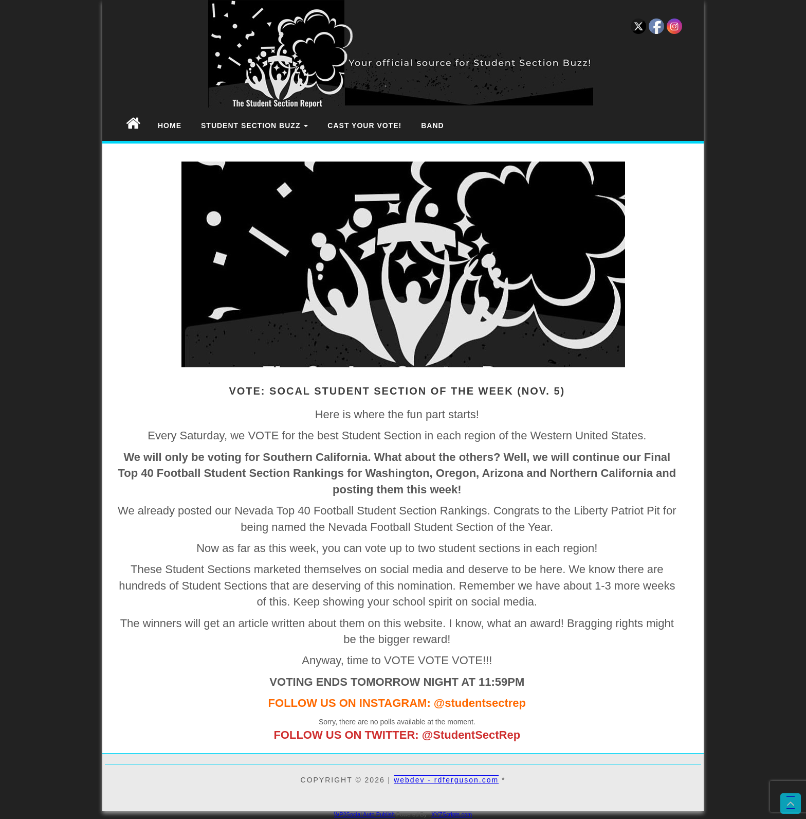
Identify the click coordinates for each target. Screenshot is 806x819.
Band (432, 125)
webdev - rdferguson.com (446, 780)
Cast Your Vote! (364, 125)
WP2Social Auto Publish (364, 814)
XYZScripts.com (451, 814)
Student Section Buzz (254, 125)
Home (169, 125)
